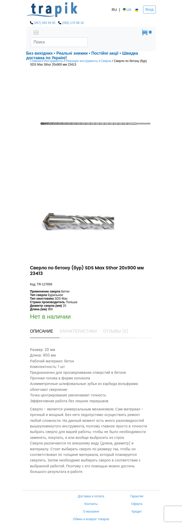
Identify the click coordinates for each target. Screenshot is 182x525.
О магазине (91, 511)
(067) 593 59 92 (44, 23)
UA (126, 10)
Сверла (106, 61)
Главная (36, 61)
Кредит (137, 511)
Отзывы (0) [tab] (116, 331)
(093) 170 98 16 (73, 23)
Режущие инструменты (82, 61)
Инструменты (53, 61)
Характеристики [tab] (78, 331)
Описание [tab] (41, 331)
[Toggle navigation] (36, 32)
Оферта (136, 504)
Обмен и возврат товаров (91, 519)
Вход (149, 9)
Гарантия (136, 496)
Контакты (91, 504)
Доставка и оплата (91, 496)
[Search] (59, 42)
